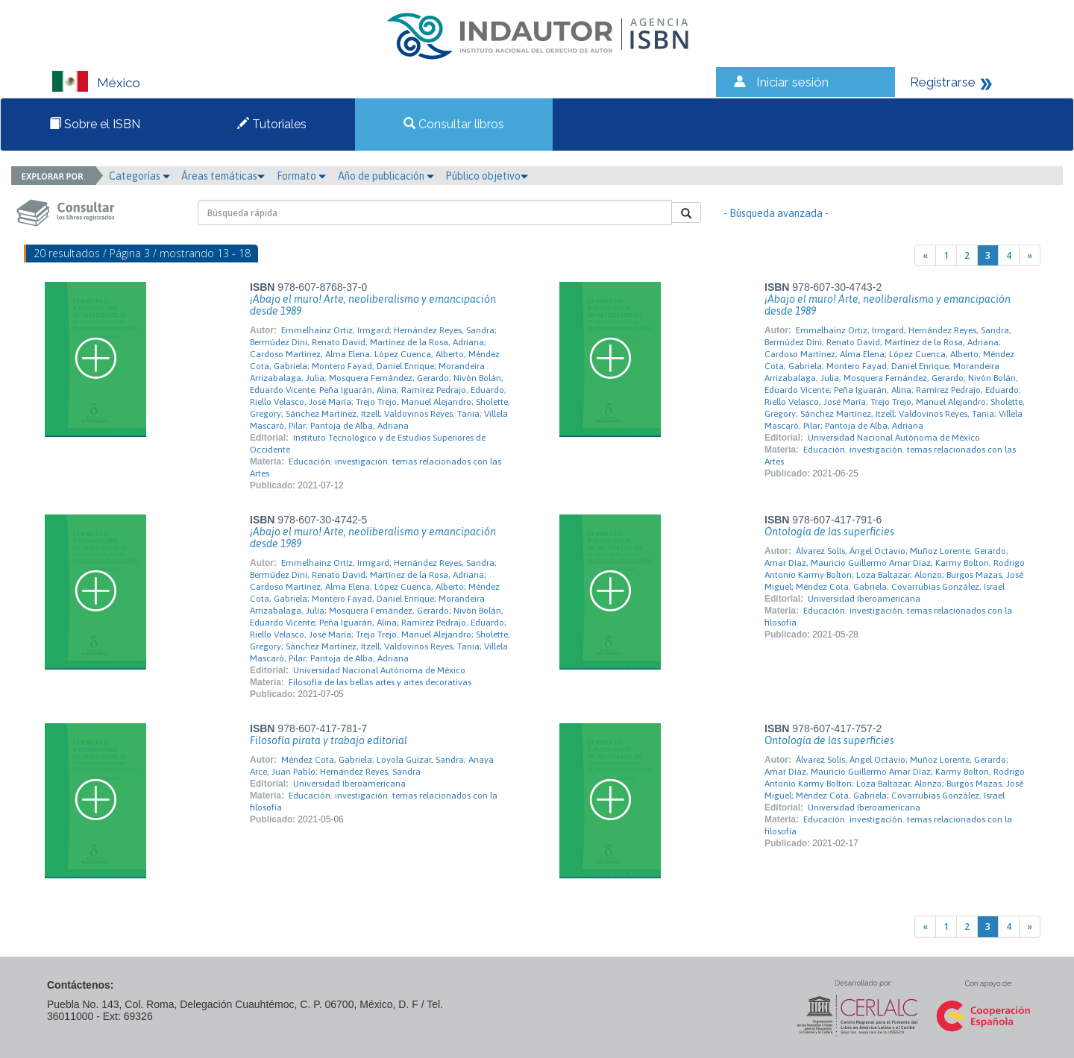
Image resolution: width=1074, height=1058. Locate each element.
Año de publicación (386, 176)
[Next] (1029, 255)
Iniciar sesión (792, 82)
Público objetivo (486, 176)
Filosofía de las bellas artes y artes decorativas (380, 682)
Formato (301, 176)
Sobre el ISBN (94, 124)
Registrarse (943, 82)
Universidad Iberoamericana (864, 598)
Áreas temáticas (223, 176)
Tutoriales (272, 124)
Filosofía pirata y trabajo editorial (328, 740)
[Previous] (925, 255)
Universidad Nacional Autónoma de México (894, 437)
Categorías (139, 176)
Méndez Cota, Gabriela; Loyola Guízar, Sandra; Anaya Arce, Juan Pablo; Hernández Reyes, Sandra (372, 766)
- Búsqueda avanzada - (776, 213)
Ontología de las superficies (829, 532)
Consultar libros (453, 124)
